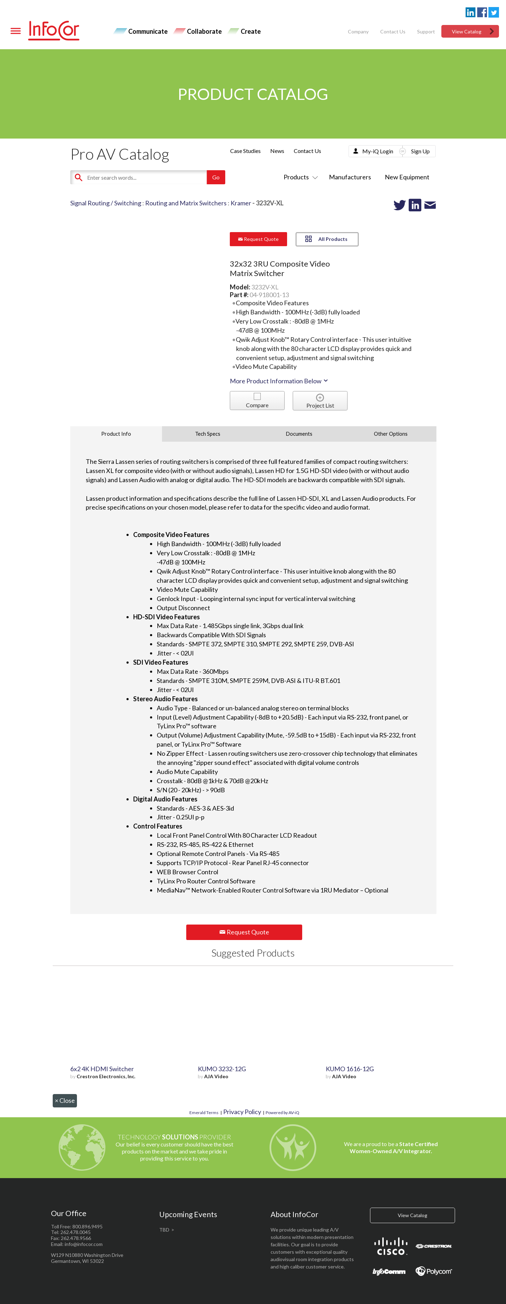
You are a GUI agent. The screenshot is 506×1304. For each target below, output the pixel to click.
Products (299, 177)
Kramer (241, 203)
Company (358, 31)
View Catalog (466, 31)
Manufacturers (350, 177)
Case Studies (245, 150)
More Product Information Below (279, 381)
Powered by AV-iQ (282, 1112)
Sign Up (420, 151)
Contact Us (393, 31)
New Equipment (407, 177)
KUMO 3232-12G (222, 1069)
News (277, 150)
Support (426, 31)
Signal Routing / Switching (105, 203)
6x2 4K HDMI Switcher (102, 1069)
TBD (164, 1230)
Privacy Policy (242, 1112)
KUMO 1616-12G (350, 1069)
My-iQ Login (377, 151)
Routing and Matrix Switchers (186, 203)
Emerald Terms (204, 1112)
